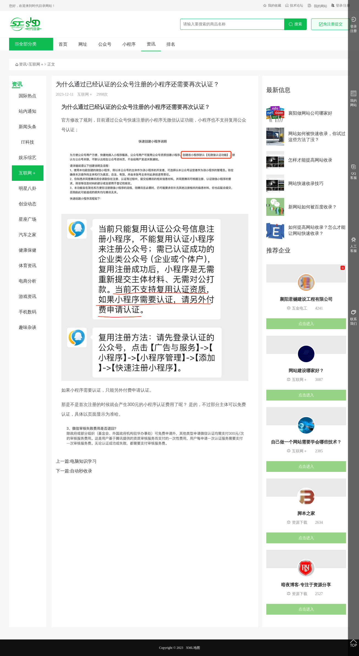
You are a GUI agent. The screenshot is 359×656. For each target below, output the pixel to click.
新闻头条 (27, 126)
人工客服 (353, 245)
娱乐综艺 (27, 157)
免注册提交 (330, 24)
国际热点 (27, 95)
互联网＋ (36, 64)
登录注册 (353, 25)
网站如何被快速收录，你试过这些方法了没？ (317, 136)
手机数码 (27, 312)
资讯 (151, 44)
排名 (170, 44)
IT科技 (27, 142)
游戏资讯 (27, 296)
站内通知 (27, 111)
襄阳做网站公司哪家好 (310, 113)
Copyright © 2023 (171, 648)
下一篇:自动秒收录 (74, 471)
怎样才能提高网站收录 (310, 160)
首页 (63, 44)
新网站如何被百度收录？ (312, 207)
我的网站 (317, 6)
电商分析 (27, 281)
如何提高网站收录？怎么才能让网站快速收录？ (317, 230)
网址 (82, 44)
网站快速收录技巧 (306, 183)
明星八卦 (27, 188)
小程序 (129, 44)
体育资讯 (27, 265)
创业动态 (27, 203)
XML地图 (193, 648)
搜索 (295, 24)
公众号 (104, 44)
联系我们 (353, 318)
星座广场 (27, 219)
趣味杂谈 (27, 327)
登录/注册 (340, 5)
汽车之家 (27, 234)
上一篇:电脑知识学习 (76, 461)
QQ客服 (353, 172)
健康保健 (27, 250)
